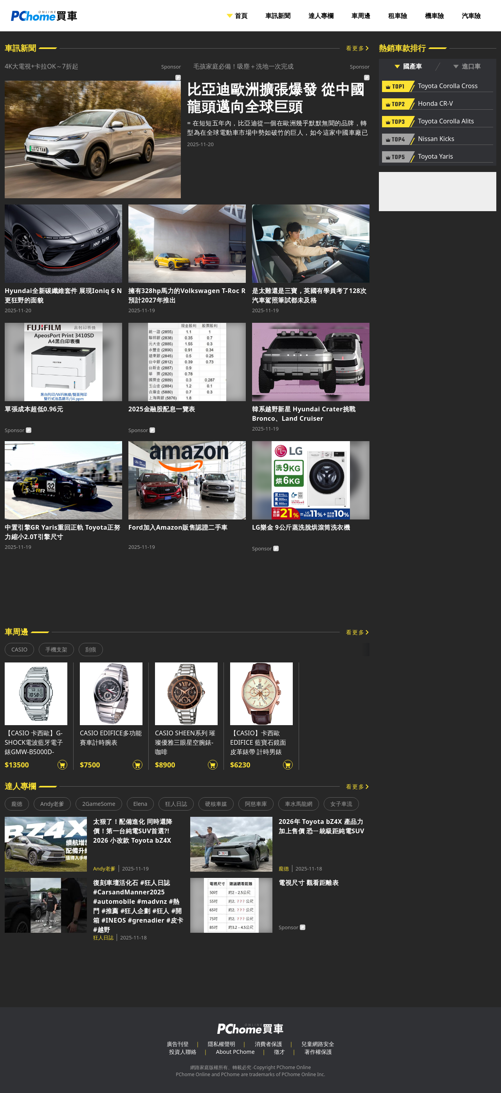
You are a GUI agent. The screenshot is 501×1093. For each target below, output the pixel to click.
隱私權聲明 (221, 1044)
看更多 (355, 48)
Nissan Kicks (436, 139)
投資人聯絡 (182, 1051)
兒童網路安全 (317, 1044)
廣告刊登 (178, 1044)
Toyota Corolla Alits (446, 121)
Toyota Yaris (435, 157)
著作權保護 (318, 1051)
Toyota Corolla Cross (448, 86)
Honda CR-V (435, 104)
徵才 (279, 1051)
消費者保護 (268, 1044)
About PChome (235, 1051)
